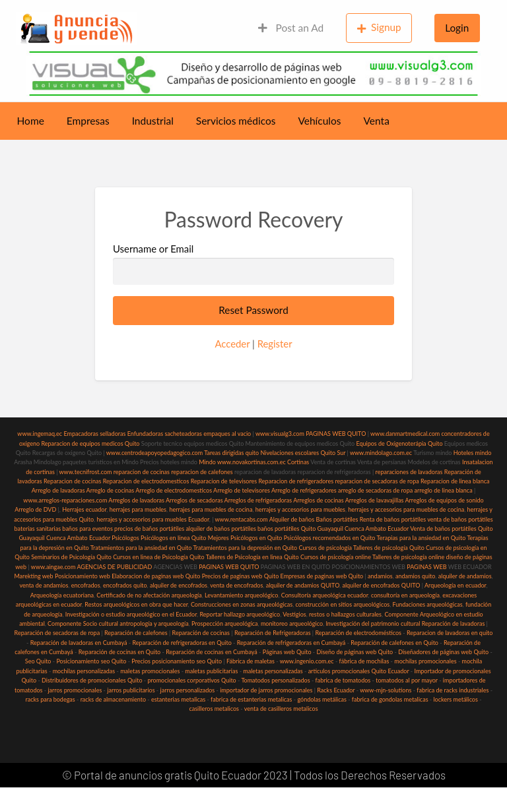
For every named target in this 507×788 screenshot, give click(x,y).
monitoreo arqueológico (292, 623)
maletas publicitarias (211, 671)
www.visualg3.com (279, 433)
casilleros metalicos (214, 708)
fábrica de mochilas (364, 661)
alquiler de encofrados (178, 585)
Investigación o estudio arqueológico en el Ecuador (131, 614)
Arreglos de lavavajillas (374, 500)
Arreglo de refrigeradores (304, 490)
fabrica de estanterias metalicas (251, 699)
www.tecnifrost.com (85, 471)
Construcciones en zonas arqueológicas (241, 604)
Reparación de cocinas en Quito (119, 651)
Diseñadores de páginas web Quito (443, 651)
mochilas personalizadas (84, 671)
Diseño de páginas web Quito (355, 651)
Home (30, 121)
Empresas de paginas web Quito (322, 576)
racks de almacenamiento (113, 699)
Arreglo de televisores (241, 490)
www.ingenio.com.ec (307, 661)
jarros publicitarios (130, 690)
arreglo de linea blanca (443, 490)
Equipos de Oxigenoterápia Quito (399, 443)
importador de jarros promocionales (266, 690)
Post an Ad (290, 28)
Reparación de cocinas (201, 632)
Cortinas (298, 462)
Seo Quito (38, 661)
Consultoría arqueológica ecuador (324, 595)
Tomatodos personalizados (275, 680)
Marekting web (33, 576)
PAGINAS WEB (426, 566)
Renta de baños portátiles (393, 519)
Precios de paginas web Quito (240, 576)
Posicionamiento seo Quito (91, 661)
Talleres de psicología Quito (388, 547)
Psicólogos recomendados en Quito (330, 537)
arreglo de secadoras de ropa (375, 490)
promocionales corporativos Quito (191, 680)
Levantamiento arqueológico (241, 595)
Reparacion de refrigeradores (296, 481)
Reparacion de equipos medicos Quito (90, 443)
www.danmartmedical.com (405, 433)
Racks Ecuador (336, 690)
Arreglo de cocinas (110, 490)
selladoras (112, 433)
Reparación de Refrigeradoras (272, 632)
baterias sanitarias (37, 528)
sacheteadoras (183, 433)
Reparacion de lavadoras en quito (449, 632)
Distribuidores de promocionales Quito (92, 680)
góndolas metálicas (321, 699)
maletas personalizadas (272, 671)
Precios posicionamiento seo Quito (176, 661)
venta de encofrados (236, 585)
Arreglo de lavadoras (58, 490)
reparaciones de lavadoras (409, 471)
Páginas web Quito (287, 651)
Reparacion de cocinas (72, 481)
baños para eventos (87, 528)
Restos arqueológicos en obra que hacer (135, 604)
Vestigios (294, 614)
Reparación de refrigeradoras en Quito (181, 642)
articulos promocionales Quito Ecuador (358, 671)
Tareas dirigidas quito (231, 452)
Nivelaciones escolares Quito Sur (302, 452)
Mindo (208, 462)
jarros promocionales (75, 690)
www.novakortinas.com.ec (251, 462)
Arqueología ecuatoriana (62, 595)
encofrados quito (125, 585)
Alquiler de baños (291, 519)
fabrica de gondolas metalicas (390, 699)
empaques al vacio (227, 433)
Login (457, 28)
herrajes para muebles (138, 509)
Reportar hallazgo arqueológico (239, 614)
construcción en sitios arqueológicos (343, 604)
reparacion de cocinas (142, 471)
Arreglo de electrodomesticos (173, 490)
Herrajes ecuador (84, 509)
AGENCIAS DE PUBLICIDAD (114, 566)
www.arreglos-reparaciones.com (65, 500)
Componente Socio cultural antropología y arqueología (118, 623)
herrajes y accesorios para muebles (299, 509)
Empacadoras (80, 433)
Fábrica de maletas (250, 661)
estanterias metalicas (178, 699)
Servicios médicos (236, 121)
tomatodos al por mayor (407, 680)
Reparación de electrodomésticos (358, 632)
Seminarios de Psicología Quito (71, 557)
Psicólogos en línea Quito (173, 537)
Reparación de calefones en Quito (394, 642)
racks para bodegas (50, 699)
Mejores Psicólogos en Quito (245, 537)
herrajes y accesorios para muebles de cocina (406, 509)
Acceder (232, 343)
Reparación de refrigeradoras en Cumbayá (291, 642)
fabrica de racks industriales (453, 690)
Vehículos (319, 121)
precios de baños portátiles (149, 528)
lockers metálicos (456, 699)
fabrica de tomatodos (343, 680)
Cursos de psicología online (335, 557)
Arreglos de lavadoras (136, 500)
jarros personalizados (187, 690)
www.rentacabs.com (241, 519)
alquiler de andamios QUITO (302, 585)
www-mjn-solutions (385, 690)
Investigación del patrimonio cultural (372, 623)
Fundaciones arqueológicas (428, 604)
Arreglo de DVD (35, 509)
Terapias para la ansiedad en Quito (421, 537)
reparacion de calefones (201, 471)
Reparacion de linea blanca (455, 481)
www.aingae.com (53, 566)
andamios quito (415, 576)
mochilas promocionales (425, 661)
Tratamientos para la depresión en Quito (245, 547)
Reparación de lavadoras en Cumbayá (78, 642)
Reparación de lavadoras (453, 623)
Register (274, 343)
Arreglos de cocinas (318, 500)
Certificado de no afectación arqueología (148, 595)
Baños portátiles (337, 519)
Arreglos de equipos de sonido (444, 500)
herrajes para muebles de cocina (210, 509)
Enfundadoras (145, 433)
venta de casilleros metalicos (281, 708)
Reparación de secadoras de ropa (57, 632)
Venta (376, 121)
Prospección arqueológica (224, 623)
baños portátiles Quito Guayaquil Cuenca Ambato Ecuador (333, 528)
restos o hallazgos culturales (345, 614)
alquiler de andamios (465, 576)
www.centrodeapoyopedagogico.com (154, 452)
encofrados (85, 585)
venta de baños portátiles (460, 519)
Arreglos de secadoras (194, 500)
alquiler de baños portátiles (220, 528)
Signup (379, 27)
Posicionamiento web (82, 576)
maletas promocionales (150, 671)
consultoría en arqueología (405, 595)
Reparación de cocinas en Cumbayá (211, 651)
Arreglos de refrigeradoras (258, 500)
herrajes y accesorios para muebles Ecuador (152, 519)
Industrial (153, 121)
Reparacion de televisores (224, 481)
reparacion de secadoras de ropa (377, 481)
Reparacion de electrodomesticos (146, 481)
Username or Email (253, 264)
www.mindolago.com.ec (381, 452)
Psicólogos (124, 537)
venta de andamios (43, 585)
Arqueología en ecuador (455, 585)
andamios (380, 576)
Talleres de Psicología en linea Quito (252, 557)
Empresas (88, 121)
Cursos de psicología (324, 547)
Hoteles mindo (473, 452)
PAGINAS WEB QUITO (336, 433)
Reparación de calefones (136, 632)
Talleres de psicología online (408, 557)
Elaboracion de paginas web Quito (156, 576)
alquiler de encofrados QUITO (381, 585)
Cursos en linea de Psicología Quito (159, 557)
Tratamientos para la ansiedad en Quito (141, 547)
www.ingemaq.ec (40, 433)
